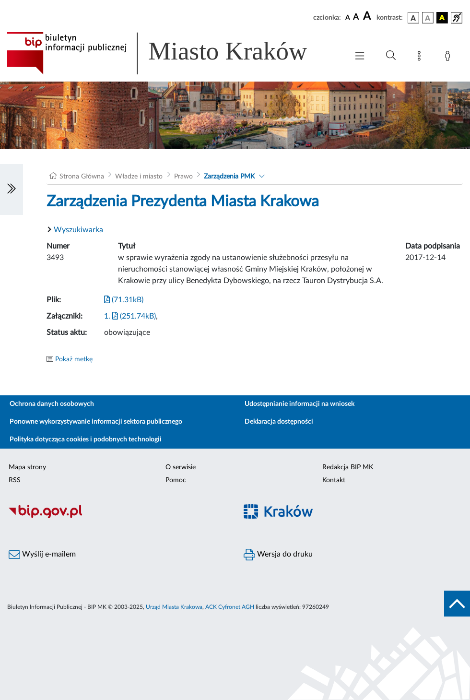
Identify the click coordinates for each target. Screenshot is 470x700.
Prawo (183, 176)
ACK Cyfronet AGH (229, 607)
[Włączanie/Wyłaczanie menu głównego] (359, 56)
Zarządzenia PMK (229, 176)
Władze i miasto (139, 176)
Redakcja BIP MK (347, 467)
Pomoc (175, 480)
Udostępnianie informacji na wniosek (299, 404)
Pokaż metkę (74, 359)
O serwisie (180, 467)
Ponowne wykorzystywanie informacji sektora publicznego (96, 421)
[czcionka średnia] (356, 17)
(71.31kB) (123, 300)
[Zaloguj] (449, 57)
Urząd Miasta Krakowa (174, 607)
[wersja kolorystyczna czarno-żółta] (442, 18)
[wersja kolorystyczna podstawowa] (413, 18)
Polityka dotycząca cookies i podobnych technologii (86, 439)
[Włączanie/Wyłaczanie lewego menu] (11, 189)
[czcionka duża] (368, 16)
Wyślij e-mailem (42, 554)
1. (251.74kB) (130, 316)
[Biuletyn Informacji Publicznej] (117, 516)
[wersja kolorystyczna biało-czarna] (428, 18)
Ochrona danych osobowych (52, 404)
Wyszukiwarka (78, 230)
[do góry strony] (457, 604)
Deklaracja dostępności (279, 421)
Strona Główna (81, 176)
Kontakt (333, 480)
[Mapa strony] (421, 57)
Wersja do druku (278, 554)
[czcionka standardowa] (347, 17)
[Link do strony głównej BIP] (170, 53)
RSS (15, 480)
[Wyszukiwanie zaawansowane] (391, 55)
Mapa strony (27, 467)
